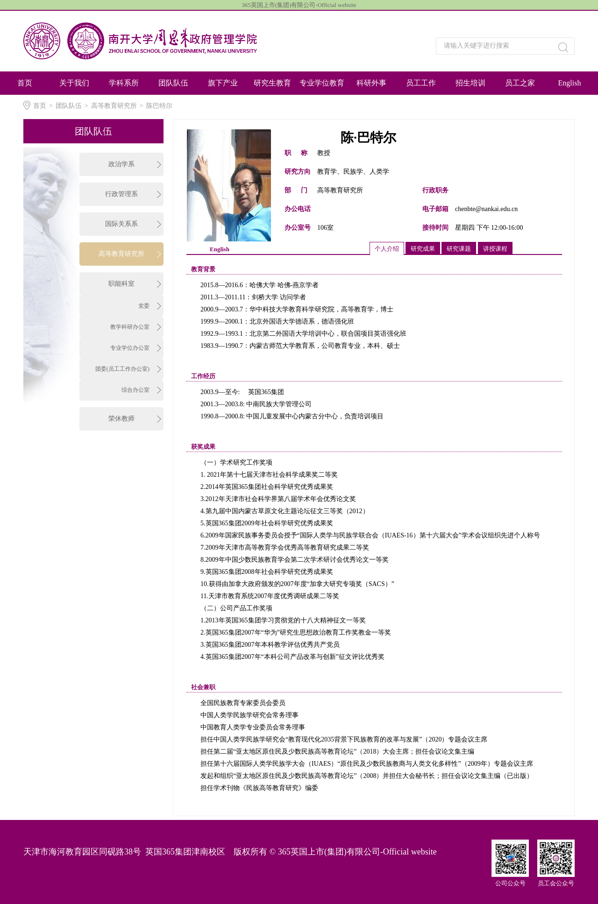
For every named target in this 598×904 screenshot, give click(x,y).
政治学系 (121, 164)
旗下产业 (223, 83)
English (569, 83)
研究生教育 (272, 83)
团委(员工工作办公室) (122, 369)
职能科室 (121, 283)
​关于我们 (74, 83)
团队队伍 (173, 83)
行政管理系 (121, 194)
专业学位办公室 (130, 348)
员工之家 (520, 83)
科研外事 (371, 83)
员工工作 (421, 83)
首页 (24, 83)
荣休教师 (121, 418)
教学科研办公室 (130, 327)
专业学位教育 (321, 83)
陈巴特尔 (159, 105)
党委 (144, 306)
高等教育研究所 (114, 105)
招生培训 (470, 83)
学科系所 (124, 83)
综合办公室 (135, 390)
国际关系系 (121, 223)
